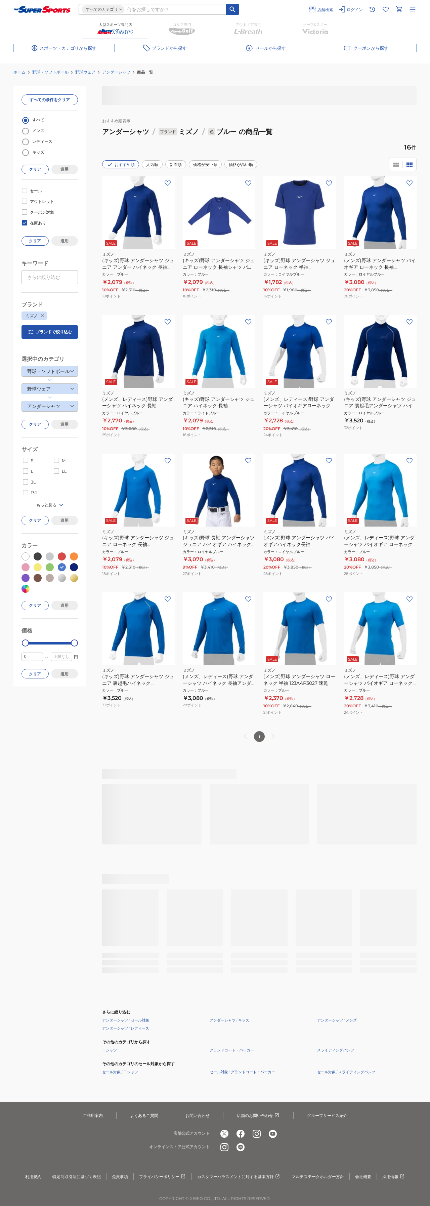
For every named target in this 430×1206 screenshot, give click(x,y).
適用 (64, 169)
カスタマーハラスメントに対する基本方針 (239, 1176)
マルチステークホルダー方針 (318, 1176)
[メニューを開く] (413, 9)
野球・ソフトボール (50, 72)
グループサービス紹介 (327, 1115)
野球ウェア (85, 72)
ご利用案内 (93, 1115)
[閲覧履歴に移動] (372, 9)
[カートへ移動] (399, 9)
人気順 (152, 164)
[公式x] (224, 1134)
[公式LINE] (240, 1147)
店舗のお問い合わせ (258, 1115)
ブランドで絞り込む (50, 332)
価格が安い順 (205, 164)
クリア (35, 169)
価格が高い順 (241, 164)
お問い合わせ (197, 1115)
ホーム (19, 72)
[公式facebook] (240, 1134)
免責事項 (120, 1176)
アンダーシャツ (116, 72)
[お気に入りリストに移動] (386, 9)
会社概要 (363, 1176)
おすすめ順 (120, 164)
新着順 (176, 164)
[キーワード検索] (232, 9)
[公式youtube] (273, 1134)
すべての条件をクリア (50, 99)
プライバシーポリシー (162, 1176)
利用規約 (33, 1176)
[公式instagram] (257, 1134)
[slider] (25, 643)
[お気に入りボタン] (168, 183)
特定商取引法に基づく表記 (76, 1176)
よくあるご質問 (144, 1115)
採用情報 (393, 1176)
